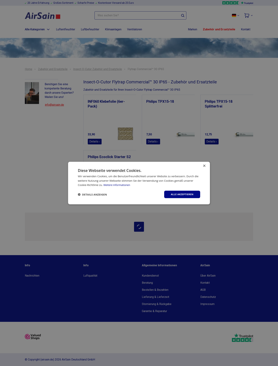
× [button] (204, 165)
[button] (92, 194)
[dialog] (139, 183)
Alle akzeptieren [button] (181, 194)
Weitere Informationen (117, 184)
